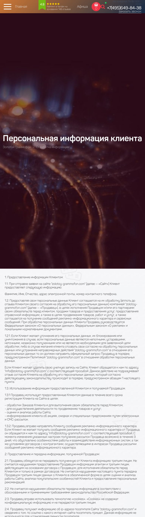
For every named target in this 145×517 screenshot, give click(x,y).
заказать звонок (130, 11)
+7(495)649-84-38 (124, 8)
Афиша (82, 7)
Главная (21, 7)
